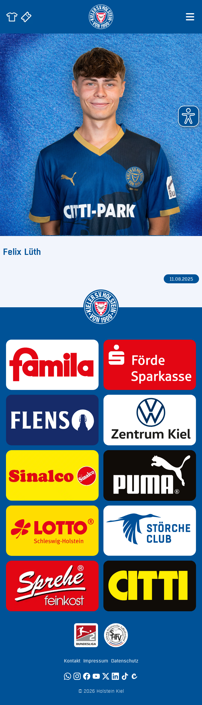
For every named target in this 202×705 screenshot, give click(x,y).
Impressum (95, 661)
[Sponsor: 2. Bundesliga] (86, 635)
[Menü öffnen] (190, 17)
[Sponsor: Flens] (52, 420)
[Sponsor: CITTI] (149, 586)
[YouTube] (96, 676)
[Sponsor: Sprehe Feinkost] (52, 586)
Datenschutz (124, 661)
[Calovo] (134, 676)
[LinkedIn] (115, 676)
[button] (188, 116)
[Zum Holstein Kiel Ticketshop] (26, 17)
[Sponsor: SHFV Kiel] (116, 635)
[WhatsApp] (67, 676)
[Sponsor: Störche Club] (149, 531)
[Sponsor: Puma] (149, 475)
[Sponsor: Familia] (52, 365)
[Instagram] (77, 676)
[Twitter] (105, 676)
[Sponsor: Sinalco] (52, 475)
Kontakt (72, 661)
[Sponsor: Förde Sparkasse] (149, 365)
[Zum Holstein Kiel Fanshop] (12, 17)
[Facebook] (86, 676)
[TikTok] (124, 676)
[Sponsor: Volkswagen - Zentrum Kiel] (149, 420)
